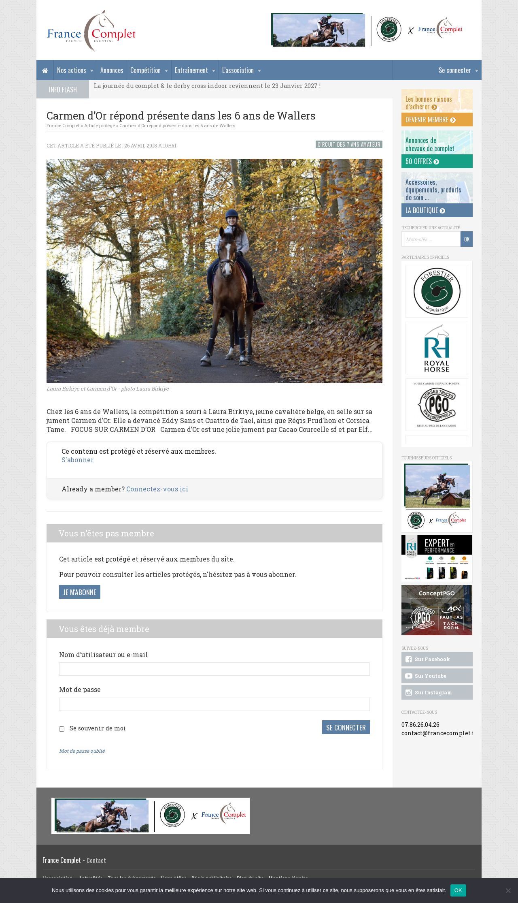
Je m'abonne (79, 592)
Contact (96, 860)
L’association (238, 70)
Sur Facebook (427, 659)
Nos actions (71, 70)
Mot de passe (80, 689)
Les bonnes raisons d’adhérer (428, 102)
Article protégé (99, 125)
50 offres (422, 161)
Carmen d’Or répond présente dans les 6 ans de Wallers (177, 125)
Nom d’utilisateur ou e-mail (103, 654)
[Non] (508, 890)
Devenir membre (430, 119)
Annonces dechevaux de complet (429, 144)
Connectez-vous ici (157, 489)
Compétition (145, 70)
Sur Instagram (428, 692)
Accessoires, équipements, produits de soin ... (433, 189)
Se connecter (455, 70)
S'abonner (77, 459)
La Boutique (425, 210)
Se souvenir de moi (98, 728)
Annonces (111, 70)
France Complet (63, 125)
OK (458, 890)
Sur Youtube (425, 676)
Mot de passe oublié (81, 750)
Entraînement (191, 70)
